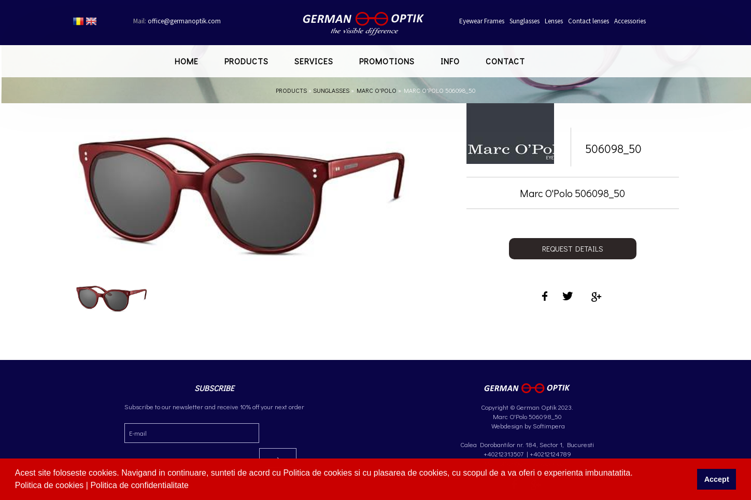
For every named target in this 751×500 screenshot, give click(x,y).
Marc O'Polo (376, 90)
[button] (192, 486)
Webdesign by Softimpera (527, 425)
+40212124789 (550, 453)
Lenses (554, 21)
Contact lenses (588, 21)
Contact (505, 60)
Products (246, 60)
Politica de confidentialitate (140, 485)
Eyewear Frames (481, 21)
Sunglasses (524, 21)
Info (450, 60)
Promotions (387, 60)
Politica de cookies (50, 485)
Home (187, 60)
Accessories (630, 21)
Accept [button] (716, 479)
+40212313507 (503, 453)
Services (313, 60)
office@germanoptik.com (177, 21)
